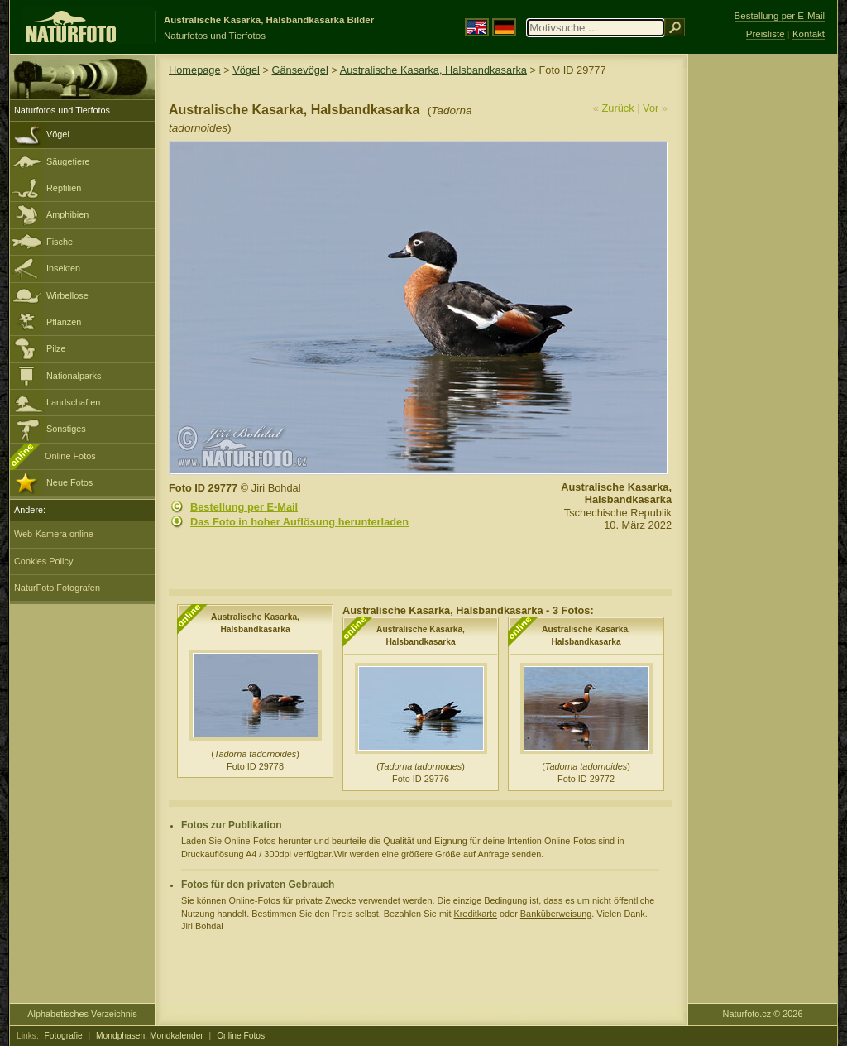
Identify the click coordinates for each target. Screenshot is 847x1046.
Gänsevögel (300, 70)
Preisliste (765, 34)
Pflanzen (63, 322)
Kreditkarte (475, 914)
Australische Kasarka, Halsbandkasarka (433, 70)
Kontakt (808, 34)
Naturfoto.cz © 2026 (763, 1014)
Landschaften (73, 402)
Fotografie (64, 1035)
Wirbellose (67, 295)
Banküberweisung (555, 914)
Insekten (63, 268)
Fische (59, 242)
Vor (650, 108)
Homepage (195, 70)
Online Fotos (70, 456)
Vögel (57, 134)
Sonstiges (66, 429)
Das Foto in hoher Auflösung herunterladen (299, 522)
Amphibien (67, 214)
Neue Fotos (69, 482)
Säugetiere (68, 161)
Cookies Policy (43, 561)
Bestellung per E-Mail (244, 507)
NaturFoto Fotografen (57, 588)
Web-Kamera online (53, 534)
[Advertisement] (762, 318)
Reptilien (63, 188)
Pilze (56, 348)
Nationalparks (74, 376)
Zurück (618, 108)
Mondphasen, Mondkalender (149, 1035)
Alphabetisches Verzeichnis (81, 1014)
